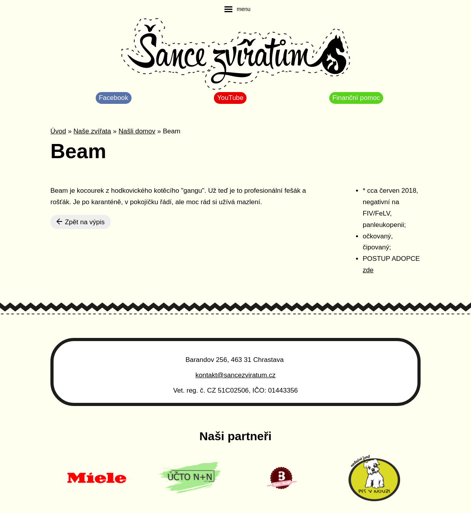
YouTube (230, 97)
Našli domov (137, 131)
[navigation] (237, 9)
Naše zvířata (92, 131)
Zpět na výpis (80, 222)
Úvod (58, 131)
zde (368, 270)
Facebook (113, 97)
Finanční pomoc (356, 97)
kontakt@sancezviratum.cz (235, 375)
